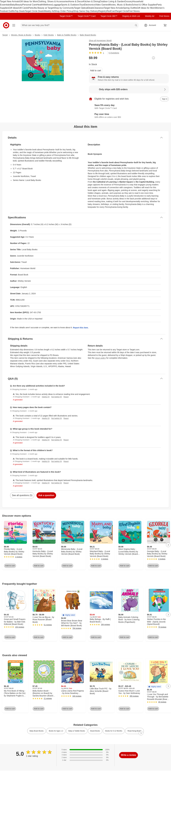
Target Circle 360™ (108, 16)
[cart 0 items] (165, 25)
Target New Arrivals (9, 1)
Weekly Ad (49, 11)
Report (66, 397)
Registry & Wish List (131, 16)
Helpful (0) (46, 397)
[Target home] (6, 25)
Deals (91, 8)
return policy (100, 358)
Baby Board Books (88, 35)
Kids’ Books (49, 35)
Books (37, 35)
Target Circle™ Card (87, 16)
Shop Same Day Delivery (85, 11)
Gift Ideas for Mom (28, 1)
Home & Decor (75, 1)
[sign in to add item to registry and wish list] (164, 99)
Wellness (47, 4)
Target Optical (81, 8)
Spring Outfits (130, 8)
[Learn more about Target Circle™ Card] (129, 106)
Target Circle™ (66, 16)
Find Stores (134, 11)
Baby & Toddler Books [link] (76, 731)
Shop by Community (64, 8)
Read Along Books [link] (134, 731)
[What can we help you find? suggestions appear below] (79, 25)
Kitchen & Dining (91, 1)
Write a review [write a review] (128, 755)
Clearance (99, 8)
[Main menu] (14, 25)
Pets (30, 8)
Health (40, 4)
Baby (12, 4)
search (136, 25)
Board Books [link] (95, 731)
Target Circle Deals (34, 11)
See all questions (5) (22, 495)
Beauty (18, 4)
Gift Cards (23, 8)
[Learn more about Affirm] (129, 115)
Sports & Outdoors (70, 4)
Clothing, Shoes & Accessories (53, 1)
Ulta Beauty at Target (43, 8)
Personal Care (29, 4)
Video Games (102, 4)
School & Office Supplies (144, 4)
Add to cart (95, 70)
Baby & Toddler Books (66, 35)
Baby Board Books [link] (36, 731)
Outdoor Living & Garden (112, 1)
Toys (81, 4)
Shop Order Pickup (63, 11)
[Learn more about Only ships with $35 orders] (129, 89)
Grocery (129, 1)
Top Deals (20, 11)
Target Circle (122, 11)
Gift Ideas (13, 8)
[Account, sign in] (151, 25)
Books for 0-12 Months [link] (113, 731)
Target (5, 35)
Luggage (56, 4)
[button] (68, 615)
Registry (102, 11)
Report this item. (80, 328)
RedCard (111, 11)
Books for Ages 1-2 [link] (56, 731)
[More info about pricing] (153, 58)
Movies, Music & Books (120, 4)
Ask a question (46, 495)
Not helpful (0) (56, 397)
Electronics (89, 4)
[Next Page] (168, 545)
